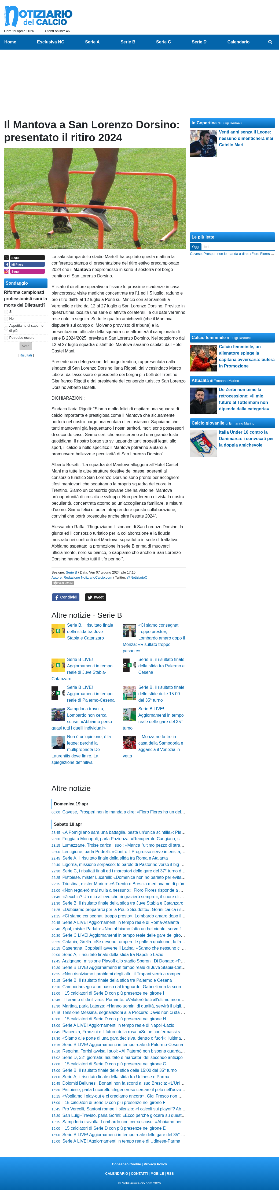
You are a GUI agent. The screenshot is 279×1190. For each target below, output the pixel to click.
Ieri (206, 247)
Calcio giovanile (208, 423)
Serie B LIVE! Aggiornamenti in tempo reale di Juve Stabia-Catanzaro (129, 967)
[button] (26, 346)
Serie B (71, 572)
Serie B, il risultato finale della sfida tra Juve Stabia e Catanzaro (90, 631)
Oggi (195, 247)
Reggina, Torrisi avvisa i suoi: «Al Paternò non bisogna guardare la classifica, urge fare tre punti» (154, 1051)
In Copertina (204, 123)
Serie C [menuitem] (163, 42)
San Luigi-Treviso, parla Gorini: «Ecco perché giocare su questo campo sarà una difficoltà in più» (155, 1115)
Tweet (95, 597)
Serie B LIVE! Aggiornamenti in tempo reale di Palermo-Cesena (91, 693)
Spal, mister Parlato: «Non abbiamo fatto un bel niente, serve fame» (127, 929)
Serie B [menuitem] (127, 42)
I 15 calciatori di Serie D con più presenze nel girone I (113, 993)
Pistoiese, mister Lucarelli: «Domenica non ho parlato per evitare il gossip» (133, 877)
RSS (170, 1174)
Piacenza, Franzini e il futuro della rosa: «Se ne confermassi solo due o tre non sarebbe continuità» (157, 1031)
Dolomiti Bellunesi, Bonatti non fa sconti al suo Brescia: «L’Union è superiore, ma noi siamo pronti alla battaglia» (169, 1083)
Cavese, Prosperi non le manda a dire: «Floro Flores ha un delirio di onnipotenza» (140, 812)
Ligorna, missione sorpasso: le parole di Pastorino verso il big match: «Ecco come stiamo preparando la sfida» (167, 864)
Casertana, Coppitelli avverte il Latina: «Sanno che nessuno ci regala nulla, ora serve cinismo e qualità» (161, 948)
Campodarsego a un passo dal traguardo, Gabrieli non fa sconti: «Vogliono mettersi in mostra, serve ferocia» (166, 986)
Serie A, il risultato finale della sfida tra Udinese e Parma (116, 1076)
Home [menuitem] (10, 42)
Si (10, 312)
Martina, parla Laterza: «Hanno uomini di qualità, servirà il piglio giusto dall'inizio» (140, 1006)
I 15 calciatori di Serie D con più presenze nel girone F (114, 1102)
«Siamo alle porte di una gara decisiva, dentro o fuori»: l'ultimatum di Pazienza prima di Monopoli (155, 1038)
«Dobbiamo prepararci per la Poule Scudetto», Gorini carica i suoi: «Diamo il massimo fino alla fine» (157, 909)
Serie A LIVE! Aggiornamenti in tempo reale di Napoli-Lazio (118, 1025)
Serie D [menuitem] (199, 42)
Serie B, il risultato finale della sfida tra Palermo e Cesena (161, 666)
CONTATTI (139, 1174)
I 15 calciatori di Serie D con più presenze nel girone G (114, 1064)
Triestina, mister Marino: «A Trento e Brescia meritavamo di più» (123, 884)
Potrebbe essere (22, 338)
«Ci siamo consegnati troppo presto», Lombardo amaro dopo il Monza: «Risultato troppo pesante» (154, 638)
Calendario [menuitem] (238, 42)
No (11, 319)
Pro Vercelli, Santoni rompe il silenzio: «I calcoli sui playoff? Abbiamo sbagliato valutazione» (150, 1109)
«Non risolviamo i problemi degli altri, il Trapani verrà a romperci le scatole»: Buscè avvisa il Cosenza (158, 974)
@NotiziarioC (137, 577)
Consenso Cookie (126, 1164)
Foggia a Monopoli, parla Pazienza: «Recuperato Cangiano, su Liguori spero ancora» (144, 838)
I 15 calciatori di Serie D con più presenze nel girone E (114, 1128)
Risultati (26, 355)
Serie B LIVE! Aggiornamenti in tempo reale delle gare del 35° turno (127, 1134)
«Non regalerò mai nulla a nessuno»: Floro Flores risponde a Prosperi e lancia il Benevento (149, 890)
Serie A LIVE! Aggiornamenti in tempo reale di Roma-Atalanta (121, 922)
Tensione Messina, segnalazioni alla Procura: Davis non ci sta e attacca (130, 1012)
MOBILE (157, 1174)
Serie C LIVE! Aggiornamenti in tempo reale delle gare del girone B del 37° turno (139, 935)
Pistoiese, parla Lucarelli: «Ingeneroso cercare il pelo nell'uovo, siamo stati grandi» (141, 1089)
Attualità (200, 380)
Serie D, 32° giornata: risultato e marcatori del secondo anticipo (123, 1057)
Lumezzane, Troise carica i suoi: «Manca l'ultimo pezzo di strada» (125, 845)
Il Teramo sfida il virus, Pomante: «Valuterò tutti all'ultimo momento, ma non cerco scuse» (147, 999)
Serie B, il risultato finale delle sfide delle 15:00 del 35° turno (161, 693)
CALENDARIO (116, 1174)
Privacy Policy (155, 1164)
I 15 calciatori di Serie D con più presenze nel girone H (114, 1019)
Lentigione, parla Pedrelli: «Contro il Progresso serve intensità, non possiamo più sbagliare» (150, 851)
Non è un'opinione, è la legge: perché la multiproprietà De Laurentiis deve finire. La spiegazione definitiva (81, 749)
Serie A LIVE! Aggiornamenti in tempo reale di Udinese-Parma (121, 1141)
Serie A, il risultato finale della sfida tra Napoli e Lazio (113, 954)
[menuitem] (270, 42)
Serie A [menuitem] (92, 42)
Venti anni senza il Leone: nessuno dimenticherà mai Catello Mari (246, 138)
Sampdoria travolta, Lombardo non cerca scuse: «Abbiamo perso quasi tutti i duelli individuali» (152, 1122)
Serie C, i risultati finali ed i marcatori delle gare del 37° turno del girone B (132, 871)
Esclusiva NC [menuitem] (50, 42)
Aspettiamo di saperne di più (26, 328)
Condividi (66, 597)
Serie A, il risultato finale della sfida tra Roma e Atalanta (115, 858)
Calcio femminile (209, 337)
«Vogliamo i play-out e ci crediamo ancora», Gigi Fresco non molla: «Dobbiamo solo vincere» (151, 1096)
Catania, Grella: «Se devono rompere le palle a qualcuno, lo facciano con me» (137, 941)
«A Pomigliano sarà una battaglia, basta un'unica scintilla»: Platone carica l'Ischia (139, 832)
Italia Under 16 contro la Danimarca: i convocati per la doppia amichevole (246, 438)
